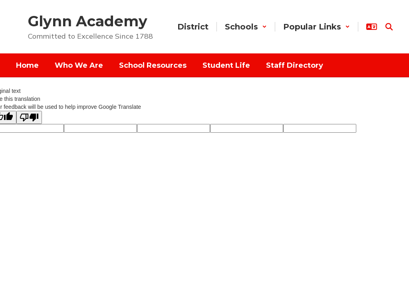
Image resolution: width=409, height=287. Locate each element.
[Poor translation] (29, 117)
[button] (246, 26)
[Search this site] (389, 27)
